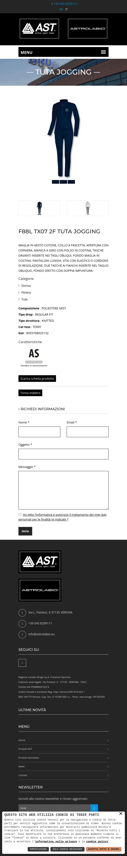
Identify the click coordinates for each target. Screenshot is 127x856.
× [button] (121, 813)
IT (66, 9)
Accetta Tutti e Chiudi (103, 849)
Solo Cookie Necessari (67, 849)
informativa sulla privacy (56, 841)
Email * (72, 422)
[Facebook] (22, 663)
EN (61, 9)
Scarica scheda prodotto (37, 379)
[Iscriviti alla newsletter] (94, 808)
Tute (24, 299)
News (21, 766)
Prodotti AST (25, 748)
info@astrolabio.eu (41, 634)
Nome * (23, 422)
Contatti (22, 775)
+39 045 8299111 (65, 4)
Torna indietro (30, 393)
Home (21, 740)
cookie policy (97, 841)
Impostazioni (38, 849)
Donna (26, 286)
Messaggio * (27, 467)
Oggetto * (25, 445)
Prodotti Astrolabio (28, 757)
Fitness (26, 292)
